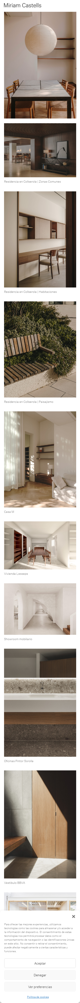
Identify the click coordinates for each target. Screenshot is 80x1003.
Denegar (40, 975)
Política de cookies (38, 997)
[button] (73, 916)
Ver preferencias (40, 987)
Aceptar (40, 963)
